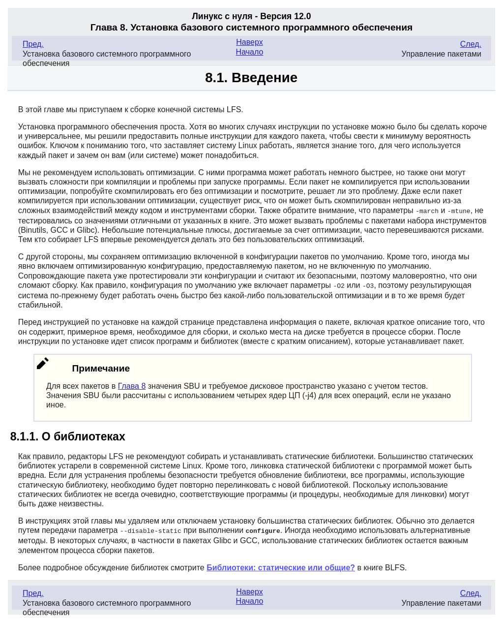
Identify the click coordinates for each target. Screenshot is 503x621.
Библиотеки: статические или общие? (281, 566)
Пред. (33, 44)
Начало (250, 52)
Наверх (249, 42)
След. (470, 44)
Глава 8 (132, 385)
